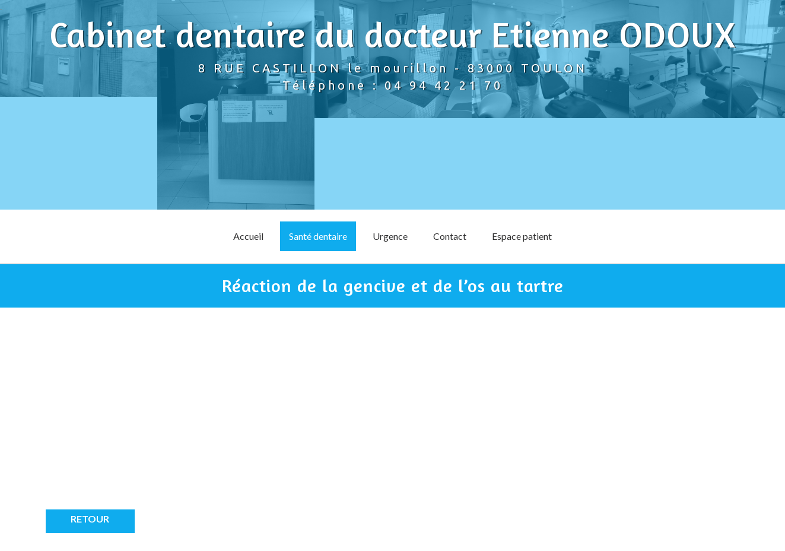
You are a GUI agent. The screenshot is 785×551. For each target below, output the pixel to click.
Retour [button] (90, 518)
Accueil (248, 236)
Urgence (390, 236)
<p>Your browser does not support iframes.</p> (152, 417)
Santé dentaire (318, 236)
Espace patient (522, 236)
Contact (449, 236)
